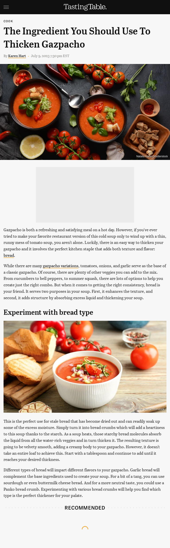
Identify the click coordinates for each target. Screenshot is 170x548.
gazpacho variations (60, 265)
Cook (8, 21)
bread (9, 255)
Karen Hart (17, 55)
